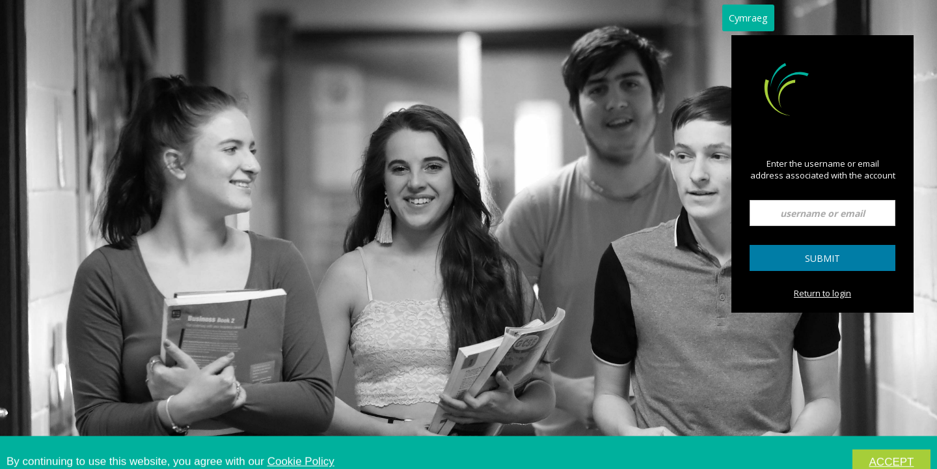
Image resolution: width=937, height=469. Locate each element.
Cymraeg (748, 17)
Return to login (822, 293)
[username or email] (822, 213)
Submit (822, 258)
